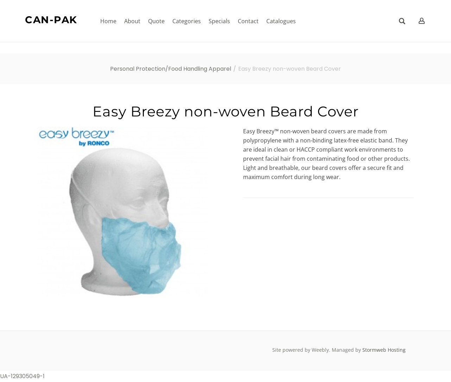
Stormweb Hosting (384, 349)
